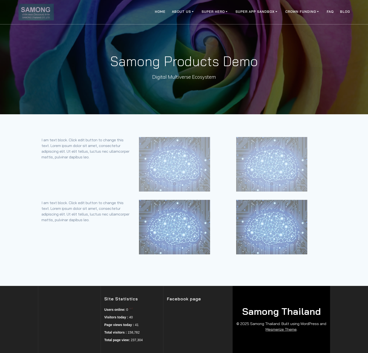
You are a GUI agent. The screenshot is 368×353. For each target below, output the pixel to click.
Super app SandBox (255, 11)
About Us (181, 11)
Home (160, 11)
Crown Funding (300, 11)
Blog (345, 11)
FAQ (330, 11)
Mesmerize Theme (281, 329)
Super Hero (213, 11)
